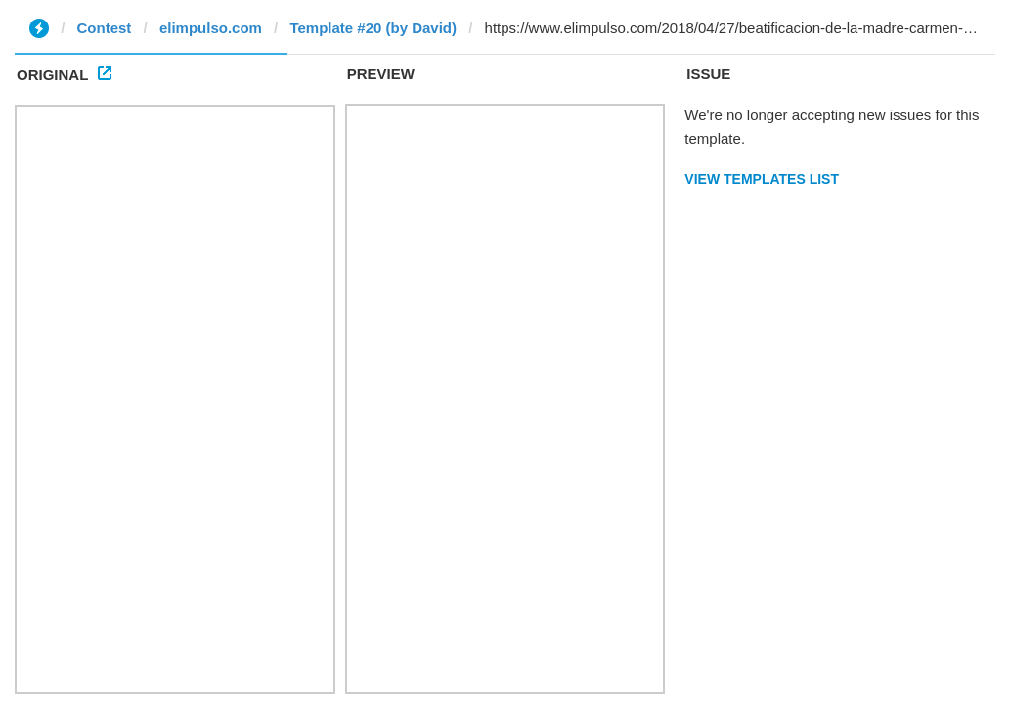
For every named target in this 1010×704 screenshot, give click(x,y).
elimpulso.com (210, 28)
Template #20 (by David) (373, 28)
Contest (104, 28)
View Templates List (761, 179)
